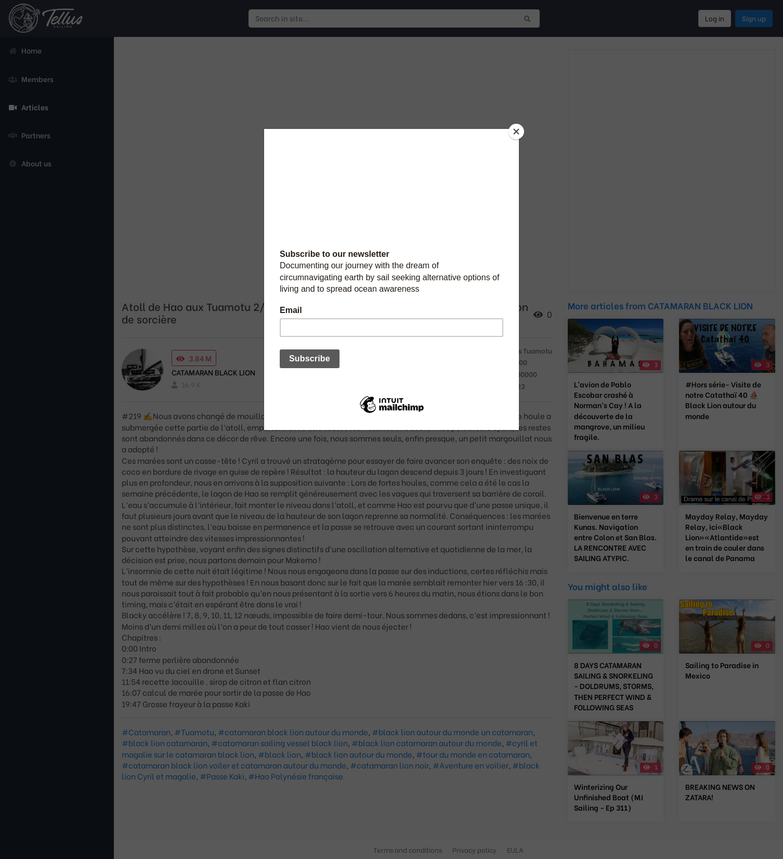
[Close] (516, 131)
